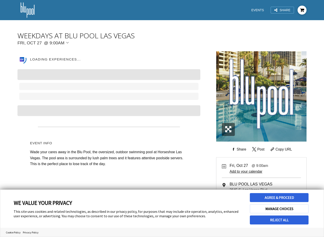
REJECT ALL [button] (279, 220)
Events (257, 10)
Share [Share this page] (282, 10)
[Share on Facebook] (238, 149)
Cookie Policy (13, 232)
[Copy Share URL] (281, 149)
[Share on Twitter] (257, 149)
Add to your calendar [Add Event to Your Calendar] (246, 171)
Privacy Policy (31, 232)
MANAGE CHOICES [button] (279, 209)
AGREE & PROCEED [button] (279, 197)
